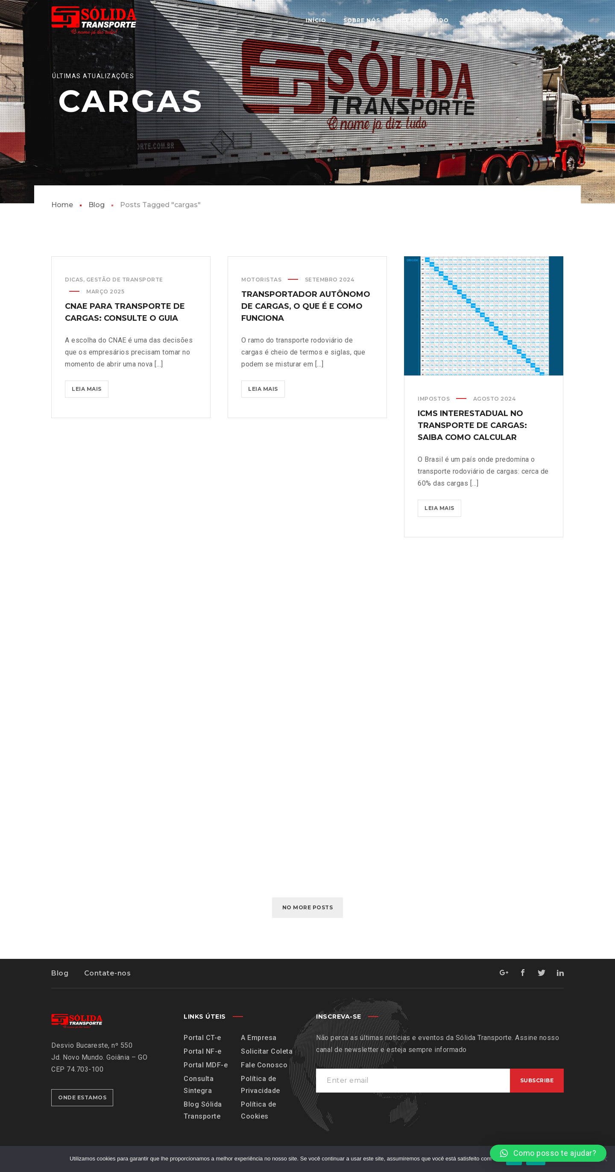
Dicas (74, 279)
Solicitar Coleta (267, 1051)
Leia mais (90, 386)
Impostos (434, 401)
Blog (96, 205)
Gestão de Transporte (124, 279)
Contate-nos (107, 973)
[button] (548, 1153)
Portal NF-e (203, 1051)
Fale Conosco (264, 1065)
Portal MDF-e (206, 1065)
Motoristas (261, 280)
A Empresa (259, 1038)
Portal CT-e (202, 1038)
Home (62, 205)
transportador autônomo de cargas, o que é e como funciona (305, 307)
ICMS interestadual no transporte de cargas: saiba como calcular (472, 428)
